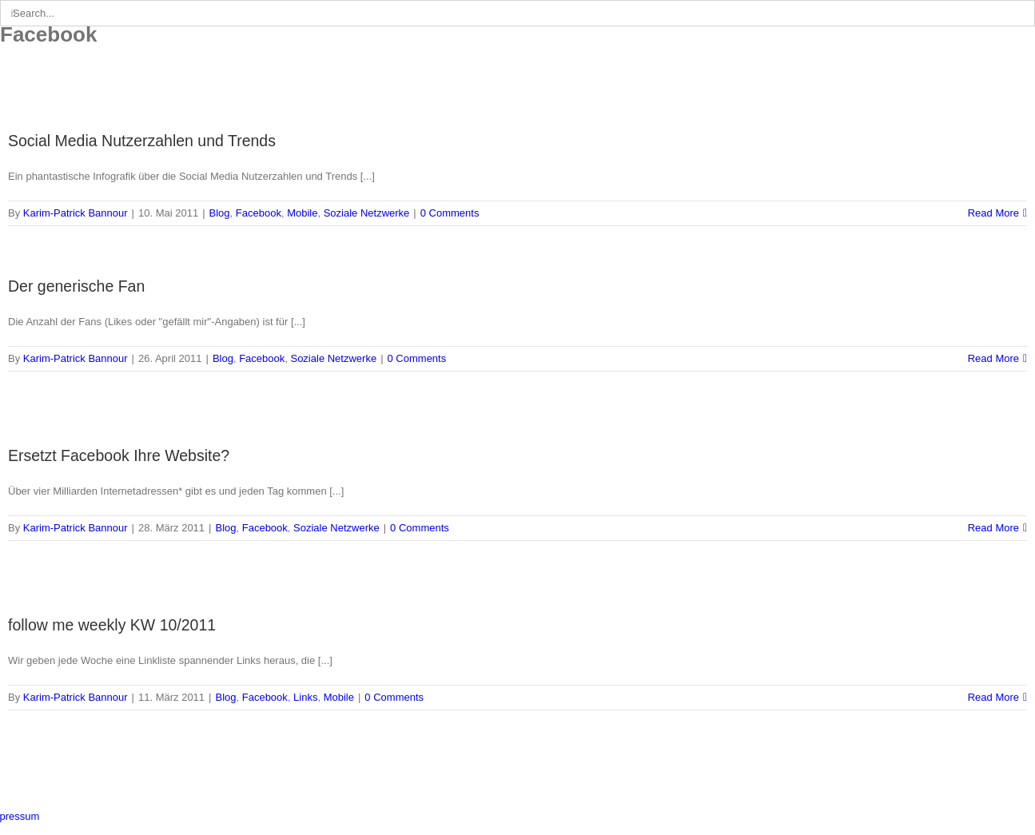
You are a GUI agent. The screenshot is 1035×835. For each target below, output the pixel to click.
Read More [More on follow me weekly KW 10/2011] (993, 697)
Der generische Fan (76, 286)
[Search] (13, 13)
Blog (219, 213)
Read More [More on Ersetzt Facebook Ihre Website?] (993, 528)
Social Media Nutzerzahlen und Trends (142, 140)
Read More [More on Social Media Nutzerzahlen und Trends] (993, 213)
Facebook (258, 213)
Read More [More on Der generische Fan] (993, 358)
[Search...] (517, 13)
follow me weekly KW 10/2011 (112, 625)
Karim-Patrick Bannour (75, 213)
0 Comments (450, 213)
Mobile (302, 213)
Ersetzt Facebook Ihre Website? (118, 455)
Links (305, 697)
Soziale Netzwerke (367, 213)
